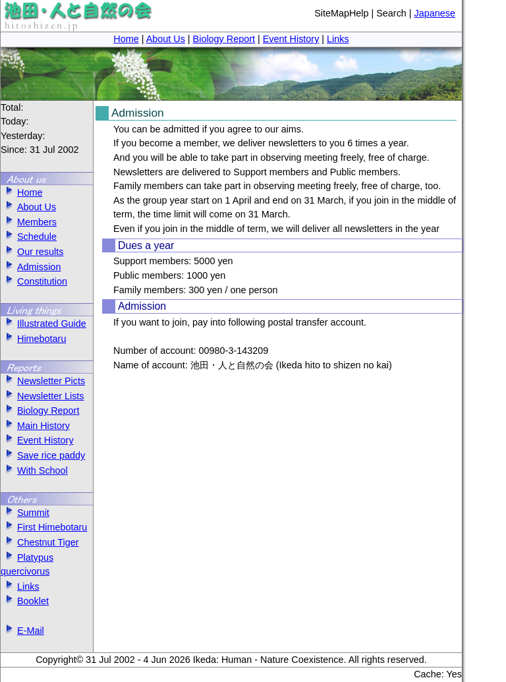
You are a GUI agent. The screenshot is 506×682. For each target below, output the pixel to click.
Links (338, 39)
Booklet (25, 601)
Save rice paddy (43, 455)
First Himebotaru (44, 527)
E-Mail (22, 630)
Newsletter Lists (42, 396)
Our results (32, 251)
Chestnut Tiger (40, 542)
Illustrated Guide (43, 323)
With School (34, 470)
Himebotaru (33, 338)
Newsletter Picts (43, 381)
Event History (291, 39)
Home (125, 39)
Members (29, 222)
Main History (35, 425)
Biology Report (224, 39)
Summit (25, 512)
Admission (31, 267)
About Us (165, 39)
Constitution (34, 281)
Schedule (29, 236)
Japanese (434, 13)
